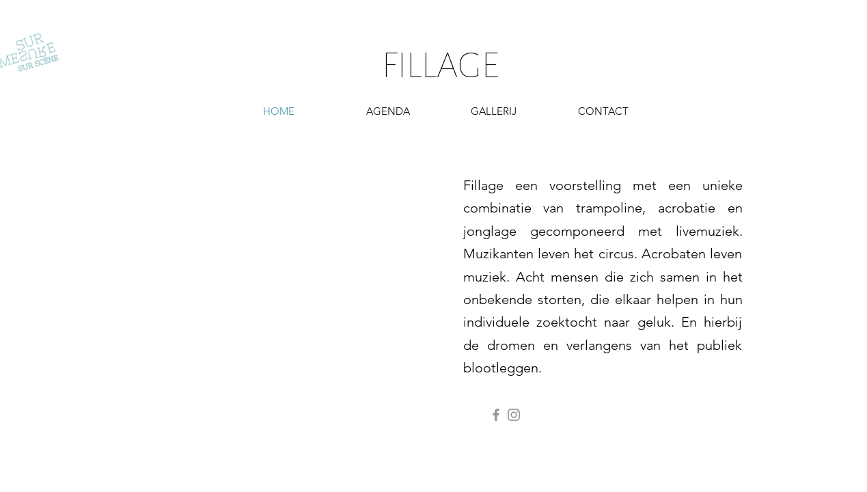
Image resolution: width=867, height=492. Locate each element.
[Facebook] (496, 415)
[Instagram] (514, 415)
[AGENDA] (388, 110)
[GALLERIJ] (493, 110)
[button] (603, 110)
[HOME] (278, 110)
